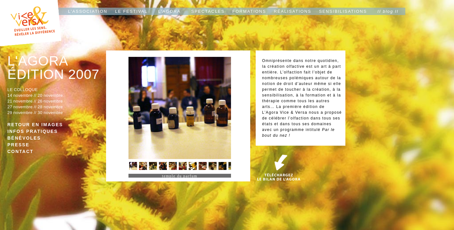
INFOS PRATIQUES (32, 131)
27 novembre (20, 106)
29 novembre (20, 112)
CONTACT (20, 151)
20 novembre (50, 95)
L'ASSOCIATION (87, 11)
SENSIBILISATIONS (343, 11)
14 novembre (20, 95)
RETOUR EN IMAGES (35, 124)
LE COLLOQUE (22, 89)
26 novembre (50, 101)
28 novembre (50, 106)
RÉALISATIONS (292, 11)
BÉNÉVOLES (24, 138)
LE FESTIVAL (131, 11)
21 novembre (20, 101)
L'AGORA (169, 11)
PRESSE (18, 144)
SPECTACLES (208, 11)
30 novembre (50, 112)
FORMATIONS (249, 11)
